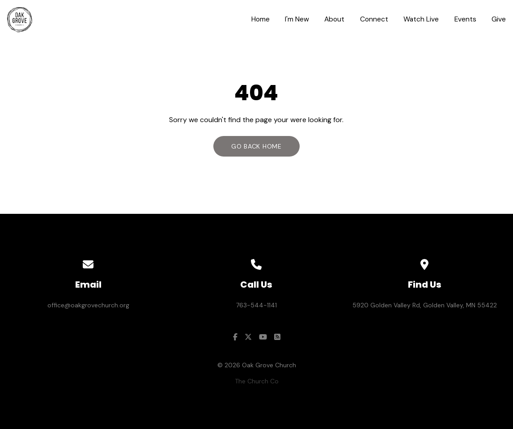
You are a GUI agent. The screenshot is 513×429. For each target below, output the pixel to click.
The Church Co (257, 381)
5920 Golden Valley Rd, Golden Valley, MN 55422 (424, 305)
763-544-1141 (256, 305)
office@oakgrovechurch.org (88, 305)
